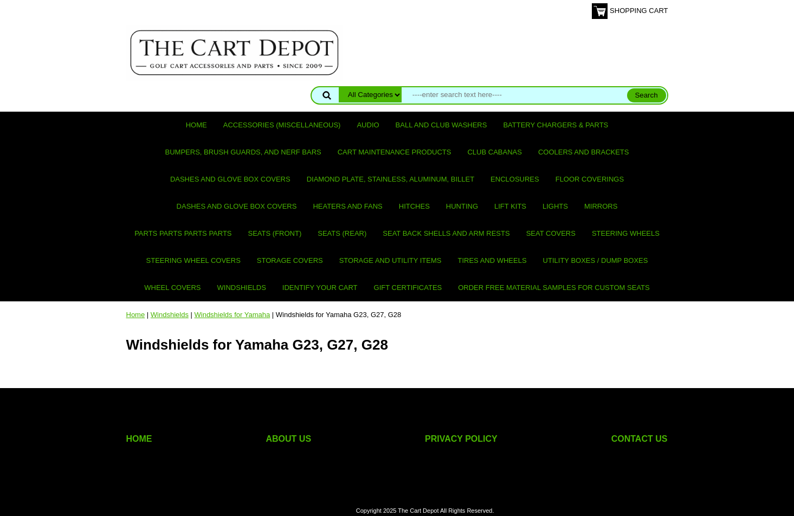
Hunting (462, 206)
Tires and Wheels (491, 260)
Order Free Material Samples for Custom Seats (553, 287)
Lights (555, 206)
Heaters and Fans (347, 206)
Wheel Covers (172, 287)
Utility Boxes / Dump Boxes (595, 260)
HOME (139, 438)
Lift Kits (510, 206)
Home (196, 125)
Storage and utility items (390, 260)
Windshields (241, 287)
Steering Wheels (626, 233)
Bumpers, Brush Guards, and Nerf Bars (243, 152)
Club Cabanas (494, 152)
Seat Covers (551, 233)
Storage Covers (290, 260)
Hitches (414, 206)
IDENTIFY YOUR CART (320, 287)
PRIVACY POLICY (461, 438)
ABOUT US (289, 438)
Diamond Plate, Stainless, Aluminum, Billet (390, 179)
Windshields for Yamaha (232, 315)
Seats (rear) (342, 233)
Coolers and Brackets (583, 152)
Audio (368, 125)
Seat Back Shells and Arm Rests (446, 233)
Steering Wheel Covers (193, 260)
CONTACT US (639, 438)
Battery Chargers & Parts (555, 125)
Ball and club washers (441, 125)
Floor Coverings (590, 179)
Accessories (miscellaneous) (282, 125)
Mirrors (600, 206)
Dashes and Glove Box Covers (230, 179)
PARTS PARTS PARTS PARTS (182, 233)
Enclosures (514, 179)
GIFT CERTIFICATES (408, 287)
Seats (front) (275, 233)
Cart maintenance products (394, 152)
